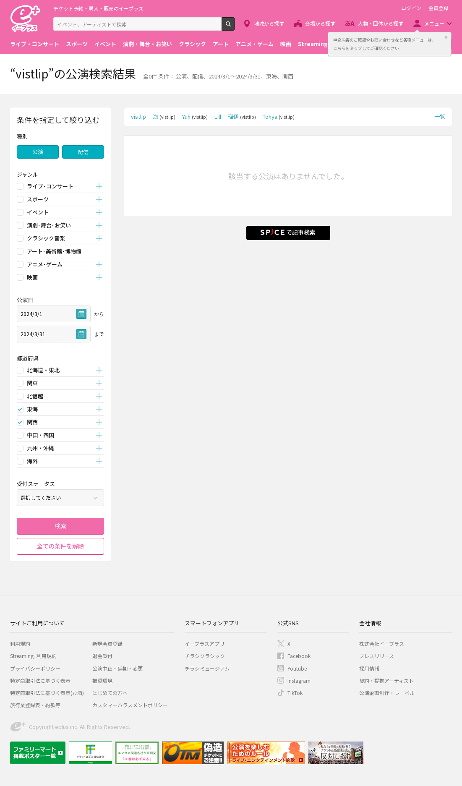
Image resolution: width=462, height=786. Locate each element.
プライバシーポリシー (35, 668)
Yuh (195, 116)
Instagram (299, 680)
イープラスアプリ (204, 643)
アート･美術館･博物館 (54, 251)
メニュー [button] (434, 23)
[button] (60, 174)
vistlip (138, 116)
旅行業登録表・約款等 (35, 704)
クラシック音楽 (46, 238)
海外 (32, 461)
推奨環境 (102, 680)
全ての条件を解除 (60, 546)
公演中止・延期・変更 (117, 668)
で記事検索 (288, 232)
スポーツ (77, 44)
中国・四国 (40, 435)
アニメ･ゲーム (45, 264)
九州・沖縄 (40, 448)
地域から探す (269, 23)
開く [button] (99, 187)
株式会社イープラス (381, 643)
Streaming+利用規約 (33, 655)
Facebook (299, 655)
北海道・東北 (43, 370)
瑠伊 (242, 116)
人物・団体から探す (380, 23)
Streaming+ (314, 44)
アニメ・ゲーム (254, 44)
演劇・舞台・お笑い (147, 44)
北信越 (35, 396)
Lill (217, 116)
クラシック (192, 44)
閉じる (446, 37)
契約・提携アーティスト (386, 680)
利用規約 (20, 643)
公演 (37, 152)
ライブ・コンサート (34, 44)
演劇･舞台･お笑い (49, 225)
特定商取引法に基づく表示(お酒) (47, 692)
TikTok (295, 692)
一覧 (439, 116)
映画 (285, 44)
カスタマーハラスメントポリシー (130, 704)
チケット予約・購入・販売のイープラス (98, 8)
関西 (32, 422)
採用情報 (369, 668)
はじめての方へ (110, 692)
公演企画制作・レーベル (387, 692)
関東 (32, 383)
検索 (60, 526)
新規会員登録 (107, 643)
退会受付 (102, 655)
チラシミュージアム (207, 668)
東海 (32, 409)
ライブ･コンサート (50, 186)
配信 (83, 152)
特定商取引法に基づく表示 (40, 680)
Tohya (279, 116)
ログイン (411, 8)
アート (221, 44)
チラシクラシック (205, 655)
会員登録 (438, 8)
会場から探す (320, 23)
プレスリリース (376, 655)
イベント (105, 44)
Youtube (297, 668)
